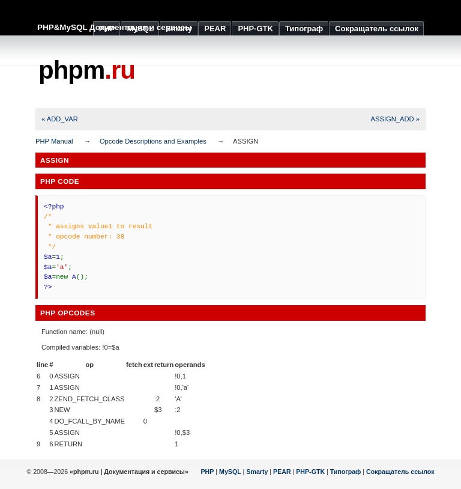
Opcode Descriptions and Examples (153, 141)
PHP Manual (54, 141)
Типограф (345, 471)
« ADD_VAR (59, 119)
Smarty (257, 471)
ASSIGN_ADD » (395, 119)
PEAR (282, 471)
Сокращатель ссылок (400, 471)
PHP (207, 471)
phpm (86, 70)
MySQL (230, 471)
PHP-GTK (310, 471)
